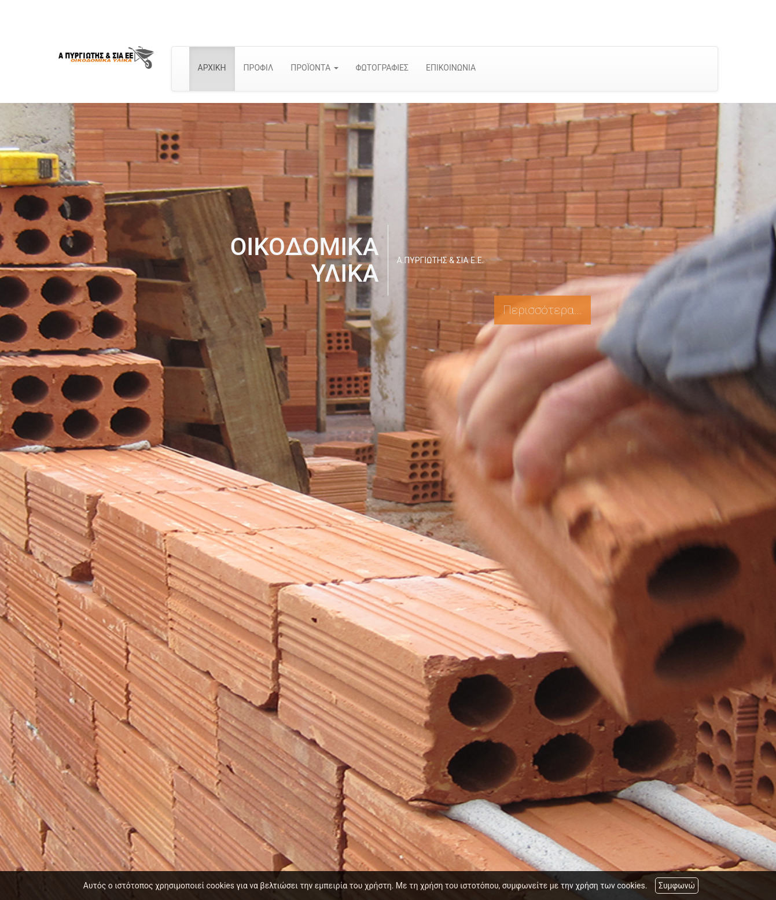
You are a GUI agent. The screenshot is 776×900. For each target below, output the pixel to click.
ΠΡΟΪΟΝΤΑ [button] (314, 67)
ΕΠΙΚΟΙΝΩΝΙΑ (451, 67)
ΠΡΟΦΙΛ (259, 67)
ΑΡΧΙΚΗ (212, 67)
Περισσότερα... (542, 310)
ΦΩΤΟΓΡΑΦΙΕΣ (382, 67)
